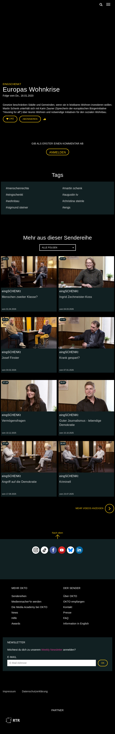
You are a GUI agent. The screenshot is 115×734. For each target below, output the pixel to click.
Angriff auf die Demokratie (19, 481)
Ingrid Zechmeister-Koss (75, 296)
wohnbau (13, 201)
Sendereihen (18, 596)
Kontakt (67, 607)
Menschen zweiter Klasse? (20, 296)
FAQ (66, 618)
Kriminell (65, 481)
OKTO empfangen (74, 601)
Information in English (76, 623)
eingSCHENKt (12, 84)
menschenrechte (18, 188)
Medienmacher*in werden (26, 601)
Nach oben (57, 535)
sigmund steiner (17, 207)
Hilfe (14, 618)
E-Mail (12, 657)
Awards (15, 623)
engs (67, 207)
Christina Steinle (74, 201)
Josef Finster (10, 357)
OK (102, 663)
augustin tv (71, 194)
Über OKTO (70, 596)
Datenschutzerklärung (35, 691)
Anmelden (57, 152)
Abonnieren (30, 119)
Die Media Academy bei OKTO (29, 607)
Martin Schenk (73, 188)
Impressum (9, 691)
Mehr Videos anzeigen (94, 508)
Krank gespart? (69, 357)
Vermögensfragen (14, 420)
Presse (67, 612)
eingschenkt (15, 194)
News (14, 612)
